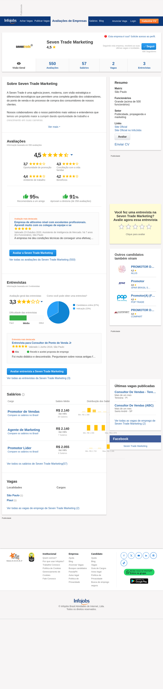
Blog (101, 21)
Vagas (113, 65)
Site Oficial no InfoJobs (128, 130)
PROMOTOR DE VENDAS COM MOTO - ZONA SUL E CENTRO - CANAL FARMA (143, 310)
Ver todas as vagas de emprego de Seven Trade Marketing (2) (43, 508)
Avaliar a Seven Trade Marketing (33, 253)
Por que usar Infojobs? (53, 561)
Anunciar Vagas (76, 565)
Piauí (10, 500)
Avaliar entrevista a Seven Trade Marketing (37, 371)
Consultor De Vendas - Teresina (135, 392)
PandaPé (73, 571)
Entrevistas (144, 65)
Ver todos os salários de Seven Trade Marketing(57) (37, 463)
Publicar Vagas (42, 21)
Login (133, 21)
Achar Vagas (26, 21)
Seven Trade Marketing (135, 446)
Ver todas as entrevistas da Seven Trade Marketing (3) (38, 378)
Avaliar (122, 136)
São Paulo (13, 495)
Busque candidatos (78, 568)
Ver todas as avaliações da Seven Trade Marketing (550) (42, 259)
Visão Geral (18, 65)
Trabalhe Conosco (51, 565)
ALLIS (134, 273)
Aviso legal (74, 575)
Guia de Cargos (98, 568)
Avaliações (52, 65)
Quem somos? (50, 558)
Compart (136, 316)
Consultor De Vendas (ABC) (134, 405)
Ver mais (54, 126)
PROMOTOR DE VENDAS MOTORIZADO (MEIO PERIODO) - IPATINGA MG (143, 266)
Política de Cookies (52, 568)
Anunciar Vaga (119, 21)
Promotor (137, 281)
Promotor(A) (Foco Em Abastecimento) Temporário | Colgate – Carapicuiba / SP (143, 295)
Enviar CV (122, 144)
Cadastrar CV (149, 21)
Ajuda (71, 558)
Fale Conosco (49, 578)
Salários (93, 21)
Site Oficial (121, 126)
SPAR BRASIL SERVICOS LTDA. (141, 287)
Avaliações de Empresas (69, 20)
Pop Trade (137, 302)
